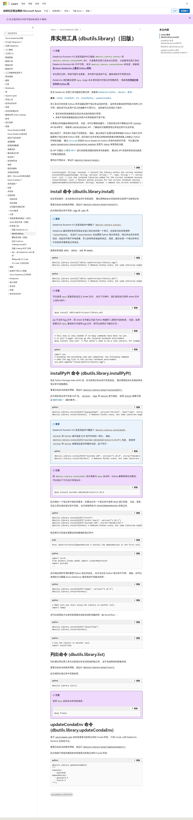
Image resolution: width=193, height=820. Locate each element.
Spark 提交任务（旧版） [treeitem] (20, 222)
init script (73, 140)
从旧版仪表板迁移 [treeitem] (17, 206)
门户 (175, 11)
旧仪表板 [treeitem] (13, 203)
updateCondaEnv (104, 98)
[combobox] (18, 33)
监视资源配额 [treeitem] (13, 145)
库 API (71, 150)
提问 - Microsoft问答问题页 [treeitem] (19, 176)
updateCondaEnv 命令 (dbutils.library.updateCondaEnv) (174, 51)
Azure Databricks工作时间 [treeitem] (20, 274)
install (59, 98)
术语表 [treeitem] (10, 191)
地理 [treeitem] (9, 164)
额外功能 (57, 399)
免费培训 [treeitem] (11, 149)
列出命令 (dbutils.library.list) (172, 46)
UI (65, 150)
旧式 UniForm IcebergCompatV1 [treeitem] (19, 243)
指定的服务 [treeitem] (12, 168)
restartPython (87, 98)
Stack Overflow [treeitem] (14, 180)
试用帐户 (184, 11)
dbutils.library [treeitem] (17, 233)
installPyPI (69, 98)
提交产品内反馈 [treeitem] (14, 137)
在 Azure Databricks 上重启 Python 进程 (72, 68)
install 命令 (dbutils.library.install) (170, 35)
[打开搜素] (187, 3)
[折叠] (33, 27)
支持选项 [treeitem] (11, 183)
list (77, 98)
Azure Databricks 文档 (69, 29)
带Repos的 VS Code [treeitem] (20, 259)
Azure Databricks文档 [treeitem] (14, 38)
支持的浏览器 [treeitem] (13, 172)
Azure (53, 29)
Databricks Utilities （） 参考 (115, 92)
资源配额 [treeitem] (11, 141)
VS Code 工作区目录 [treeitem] (20, 263)
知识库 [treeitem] (10, 157)
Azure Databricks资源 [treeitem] (16, 130)
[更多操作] (140, 30)
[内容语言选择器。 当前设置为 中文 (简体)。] (10, 815)
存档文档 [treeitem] (13, 199)
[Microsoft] (5, 3)
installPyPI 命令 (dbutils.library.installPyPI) (171, 41)
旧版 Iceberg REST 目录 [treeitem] (21, 248)
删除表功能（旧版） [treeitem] (20, 237)
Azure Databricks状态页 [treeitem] (17, 134)
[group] (96, 178)
